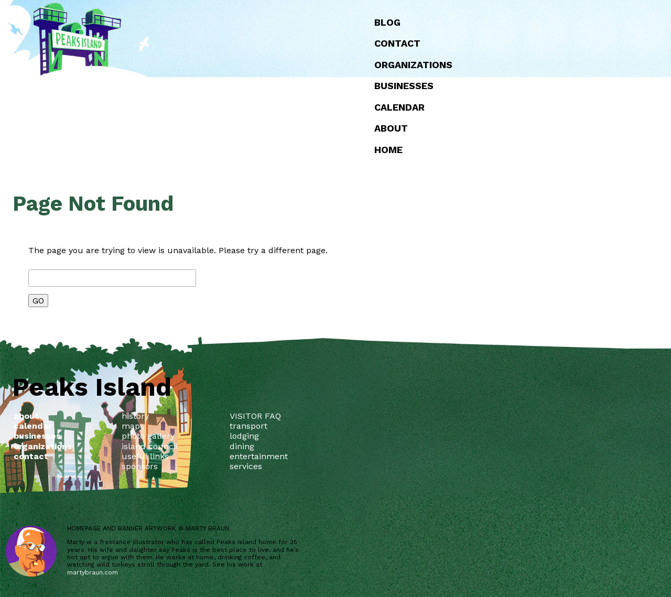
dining (242, 446)
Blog (387, 22)
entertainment (259, 456)
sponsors (140, 466)
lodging (244, 436)
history (135, 416)
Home (388, 149)
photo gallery (148, 436)
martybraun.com (92, 572)
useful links (145, 456)
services (246, 466)
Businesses (404, 85)
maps (133, 426)
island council (150, 446)
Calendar (399, 107)
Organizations (413, 64)
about (391, 128)
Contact (397, 43)
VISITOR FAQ (255, 416)
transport (248, 426)
